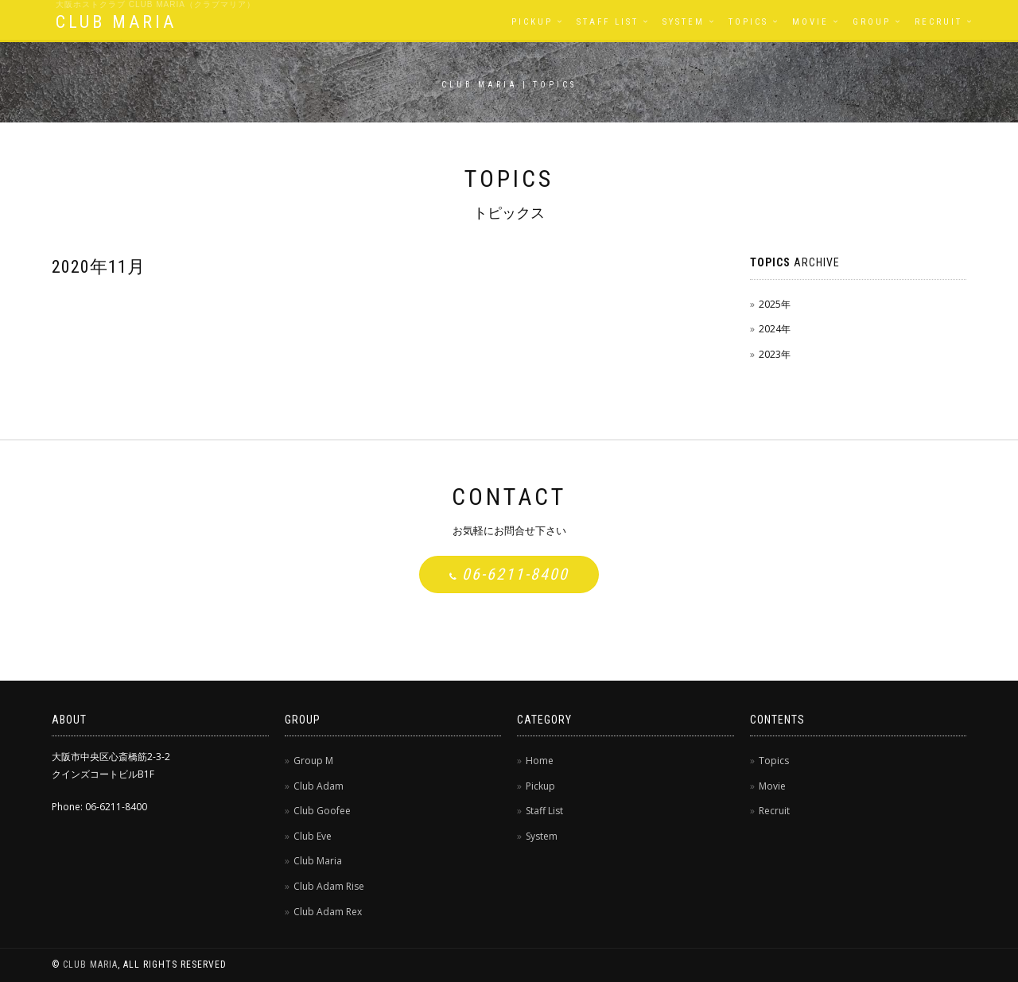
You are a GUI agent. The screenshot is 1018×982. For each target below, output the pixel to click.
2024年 (775, 329)
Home (540, 760)
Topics (748, 22)
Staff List (608, 22)
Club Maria (317, 860)
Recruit (938, 22)
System (683, 22)
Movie (810, 22)
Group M (313, 760)
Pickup (532, 22)
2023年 (775, 354)
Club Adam (318, 786)
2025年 (775, 304)
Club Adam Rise (328, 886)
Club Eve (312, 836)
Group (872, 22)
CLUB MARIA (116, 22)
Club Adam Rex (327, 911)
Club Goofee (322, 810)
